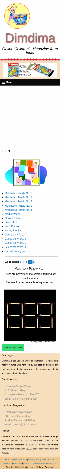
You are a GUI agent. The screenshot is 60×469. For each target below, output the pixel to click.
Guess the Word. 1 (15, 247)
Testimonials (48, 459)
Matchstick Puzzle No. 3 (18, 201)
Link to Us (27, 463)
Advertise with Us (48, 463)
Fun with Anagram (15, 251)
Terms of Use (11, 459)
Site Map (23, 459)
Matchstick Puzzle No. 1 (18, 210)
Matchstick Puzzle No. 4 (18, 197)
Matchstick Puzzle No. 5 (18, 193)
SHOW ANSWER (13, 347)
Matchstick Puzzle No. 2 (18, 205)
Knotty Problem (13, 230)
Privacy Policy (34, 459)
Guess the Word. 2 (15, 242)
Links (36, 463)
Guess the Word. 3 (15, 238)
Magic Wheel (12, 214)
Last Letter (11, 222)
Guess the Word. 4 (15, 234)
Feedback (7, 463)
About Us (17, 463)
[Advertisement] (30, 117)
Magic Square (13, 218)
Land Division (12, 226)
